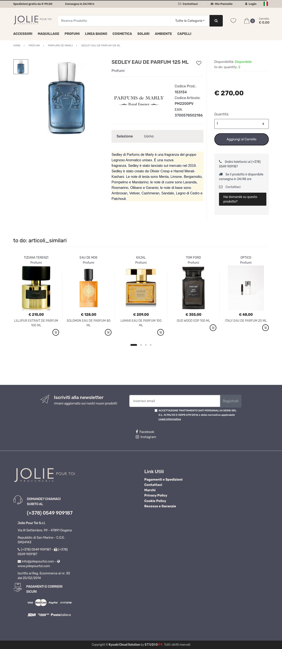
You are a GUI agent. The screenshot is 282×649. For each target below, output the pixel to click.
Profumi (72, 34)
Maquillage (48, 34)
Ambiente (163, 34)
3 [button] (146, 345)
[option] (66, 97)
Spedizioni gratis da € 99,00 (32, 4)
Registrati (231, 401)
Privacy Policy (155, 495)
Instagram (146, 437)
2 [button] (141, 345)
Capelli (184, 34)
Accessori (22, 34)
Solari (143, 34)
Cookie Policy (155, 501)
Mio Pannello (221, 4)
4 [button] (151, 345)
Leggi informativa (170, 419)
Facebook (145, 432)
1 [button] (133, 345)
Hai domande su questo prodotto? (240, 199)
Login (250, 4)
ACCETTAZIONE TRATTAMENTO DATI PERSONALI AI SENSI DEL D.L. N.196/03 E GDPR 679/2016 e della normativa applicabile (198, 415)
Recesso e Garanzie (160, 506)
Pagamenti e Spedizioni (163, 480)
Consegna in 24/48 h (79, 4)
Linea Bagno (96, 34)
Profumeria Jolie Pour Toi (233, 471)
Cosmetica (122, 34)
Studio (154, 645)
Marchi (150, 490)
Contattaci (188, 4)
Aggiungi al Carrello (241, 139)
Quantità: (221, 114)
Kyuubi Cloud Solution (124, 645)
